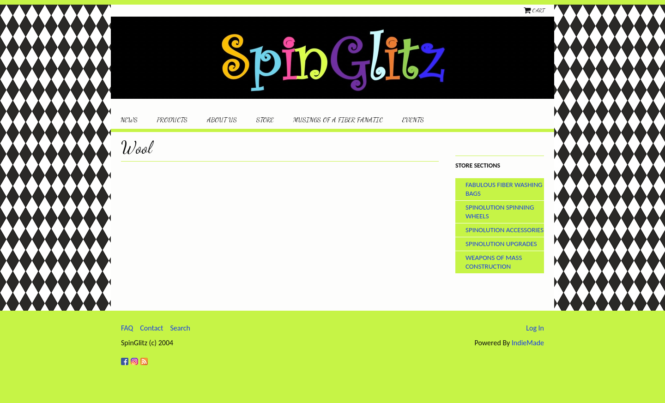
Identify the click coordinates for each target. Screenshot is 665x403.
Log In (535, 328)
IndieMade (528, 342)
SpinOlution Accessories (505, 230)
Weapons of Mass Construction (494, 262)
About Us (222, 120)
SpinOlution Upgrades (501, 244)
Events (413, 120)
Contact (151, 328)
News (129, 120)
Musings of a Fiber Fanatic (338, 120)
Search (180, 328)
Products (172, 120)
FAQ (127, 328)
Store (265, 120)
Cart (538, 10)
